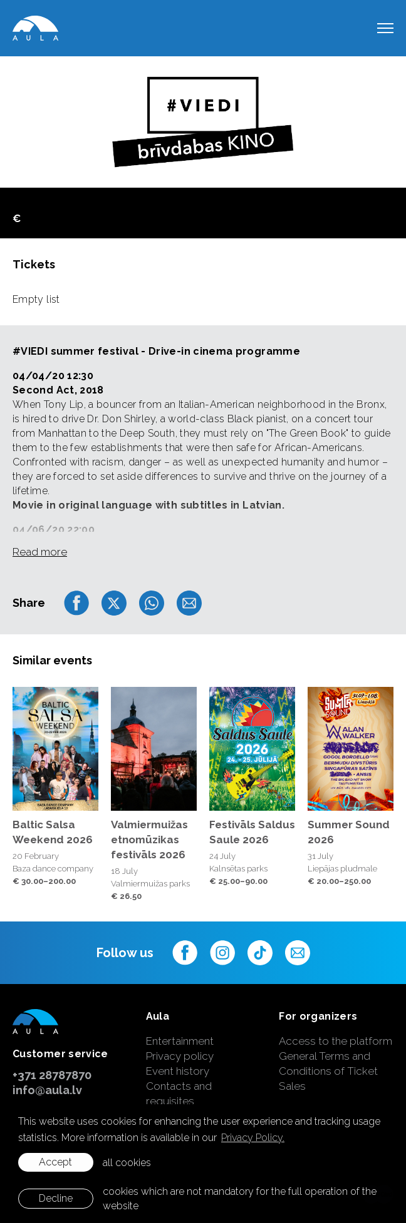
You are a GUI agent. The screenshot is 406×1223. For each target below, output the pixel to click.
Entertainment (180, 1041)
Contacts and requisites (179, 1093)
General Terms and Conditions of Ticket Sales (328, 1071)
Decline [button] (56, 1198)
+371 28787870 (52, 1075)
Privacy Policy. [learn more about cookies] (252, 1138)
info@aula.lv (47, 1090)
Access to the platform (335, 1041)
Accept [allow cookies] (55, 1162)
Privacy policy (180, 1056)
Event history (177, 1071)
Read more (40, 552)
